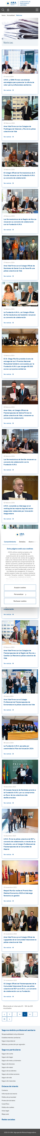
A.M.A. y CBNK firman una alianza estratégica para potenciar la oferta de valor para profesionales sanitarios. (19, 82)
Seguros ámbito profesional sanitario (18, 1030)
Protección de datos (8, 1100)
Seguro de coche (7, 1054)
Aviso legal (5, 1111)
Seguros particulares (11, 1049)
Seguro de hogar (7, 1057)
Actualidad (11, 15)
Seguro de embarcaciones (10, 1074)
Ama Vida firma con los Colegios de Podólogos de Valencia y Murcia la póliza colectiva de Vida (20, 129)
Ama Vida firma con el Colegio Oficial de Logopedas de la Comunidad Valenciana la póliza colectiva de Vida (20, 939)
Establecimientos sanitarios (11, 1037)
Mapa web (5, 1114)
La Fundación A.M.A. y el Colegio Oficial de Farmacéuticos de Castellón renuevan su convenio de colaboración (20, 315)
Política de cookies (8, 1107)
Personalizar (20, 594)
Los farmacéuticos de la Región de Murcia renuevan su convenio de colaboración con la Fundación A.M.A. (20, 221)
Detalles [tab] (22, 542)
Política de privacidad (9, 1097)
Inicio (3, 15)
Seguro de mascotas (9, 1081)
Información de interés (9, 1094)
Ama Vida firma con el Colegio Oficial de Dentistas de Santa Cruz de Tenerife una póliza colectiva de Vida (19, 268)
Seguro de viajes (7, 1067)
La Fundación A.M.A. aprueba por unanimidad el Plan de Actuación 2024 (18, 747)
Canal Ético (5, 1104)
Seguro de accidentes (9, 1071)
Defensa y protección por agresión (13, 1044)
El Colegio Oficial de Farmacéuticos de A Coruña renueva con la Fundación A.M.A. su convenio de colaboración (19, 175)
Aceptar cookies (20, 587)
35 (5, 1018)
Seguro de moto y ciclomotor (11, 1060)
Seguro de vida (7, 1077)
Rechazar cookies (20, 601)
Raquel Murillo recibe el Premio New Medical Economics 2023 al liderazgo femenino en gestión (18, 893)
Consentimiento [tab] (10, 542)
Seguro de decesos (8, 1064)
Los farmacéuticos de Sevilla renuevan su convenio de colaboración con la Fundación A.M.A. (20, 462)
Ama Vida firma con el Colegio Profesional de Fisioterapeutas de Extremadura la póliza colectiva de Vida (19, 702)
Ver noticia (9, 90)
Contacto (5, 1090)
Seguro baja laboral (8, 1041)
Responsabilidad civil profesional (13, 1034)
